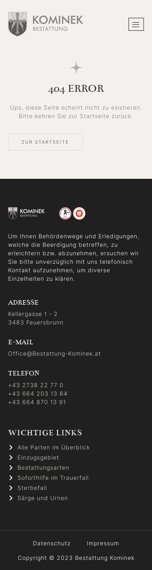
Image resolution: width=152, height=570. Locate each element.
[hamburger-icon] (136, 24)
